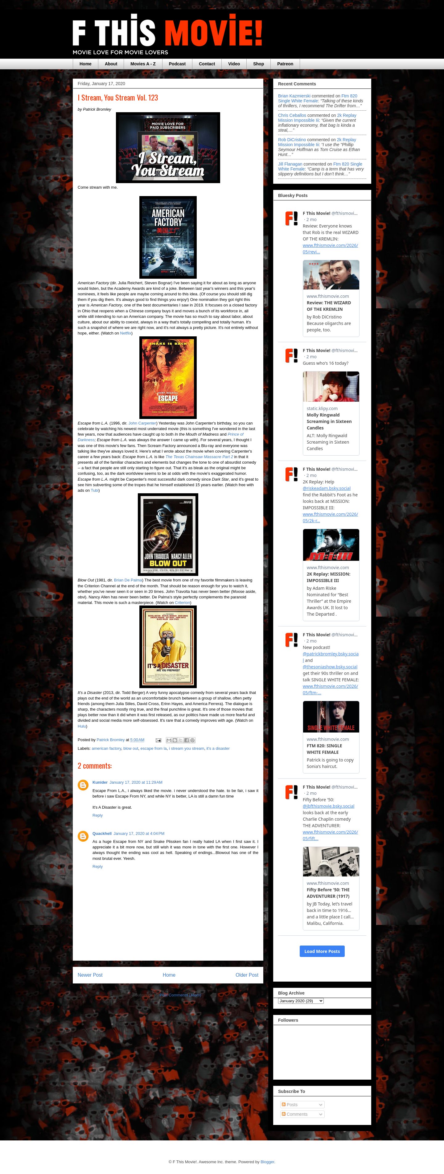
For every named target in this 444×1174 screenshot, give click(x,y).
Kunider (100, 782)
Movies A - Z (142, 63)
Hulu (82, 726)
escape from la (154, 748)
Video (234, 63)
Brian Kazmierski (294, 95)
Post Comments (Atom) (180, 995)
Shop (258, 63)
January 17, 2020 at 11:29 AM (135, 782)
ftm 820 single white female (317, 98)
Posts (290, 1104)
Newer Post (90, 975)
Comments (295, 1114)
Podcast (177, 63)
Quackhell (102, 833)
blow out (130, 748)
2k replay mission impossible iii (317, 118)
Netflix (125, 333)
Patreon (285, 63)
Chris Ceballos (292, 115)
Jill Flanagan (290, 164)
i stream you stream (186, 748)
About (111, 63)
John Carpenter (142, 423)
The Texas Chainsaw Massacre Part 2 (199, 456)
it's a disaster (217, 748)
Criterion (182, 602)
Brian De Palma (128, 580)
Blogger (267, 1162)
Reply (97, 815)
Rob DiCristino (292, 139)
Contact (207, 63)
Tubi (94, 490)
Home (86, 63)
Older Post (247, 975)
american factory (106, 748)
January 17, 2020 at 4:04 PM (138, 833)
